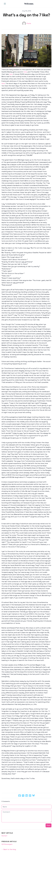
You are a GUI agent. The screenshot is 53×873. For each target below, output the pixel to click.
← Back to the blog (9, 849)
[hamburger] (4, 4)
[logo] (29, 4)
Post (48, 825)
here (25, 72)
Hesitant (4, 836)
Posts (29, 23)
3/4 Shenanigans (7, 844)
